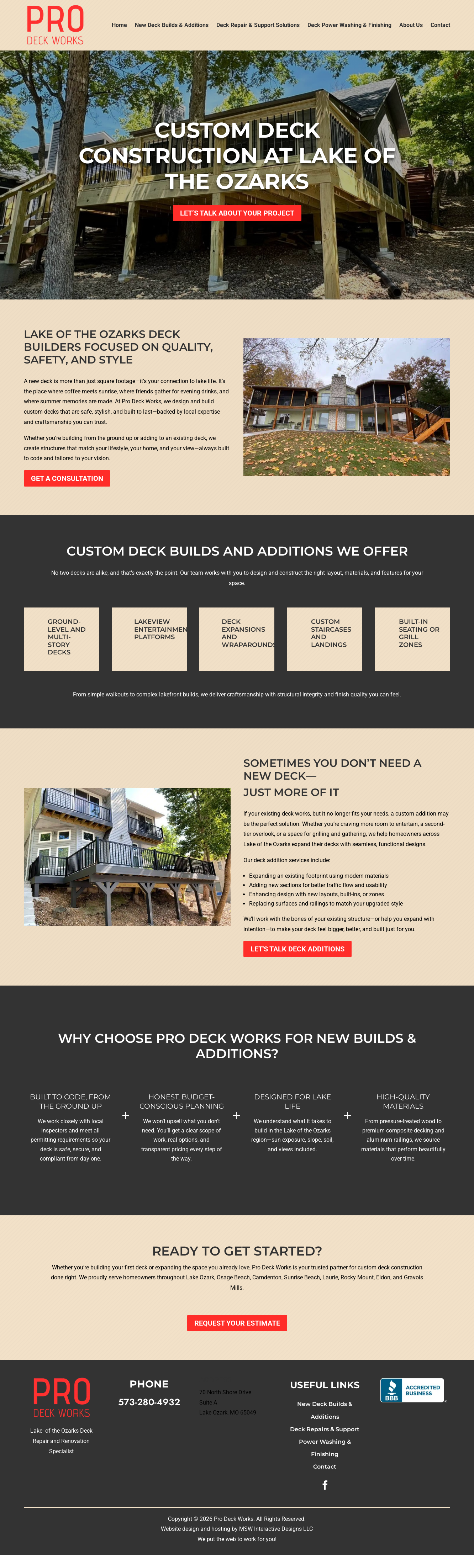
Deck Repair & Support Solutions (258, 25)
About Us (411, 25)
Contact (440, 25)
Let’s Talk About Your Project (237, 213)
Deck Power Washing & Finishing (349, 25)
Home (119, 25)
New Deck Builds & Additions (172, 25)
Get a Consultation (67, 478)
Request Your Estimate (237, 1323)
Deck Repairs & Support (324, 1429)
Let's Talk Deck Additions (297, 949)
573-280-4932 (149, 1402)
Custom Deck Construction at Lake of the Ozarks (237, 155)
